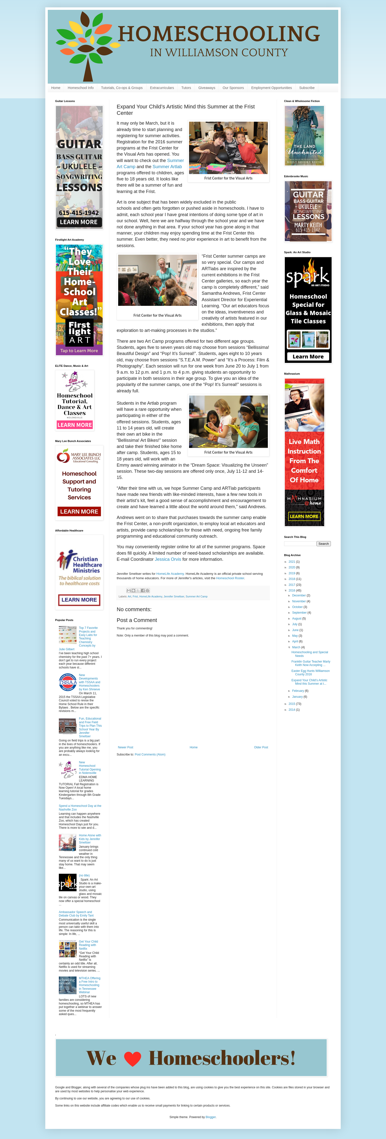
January (298, 696)
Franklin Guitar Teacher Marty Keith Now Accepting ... (310, 663)
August (297, 618)
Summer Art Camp (197, 596)
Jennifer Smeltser (174, 596)
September (299, 612)
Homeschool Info (81, 88)
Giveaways (206, 88)
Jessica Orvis (168, 559)
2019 (292, 573)
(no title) (84, 875)
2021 (292, 561)
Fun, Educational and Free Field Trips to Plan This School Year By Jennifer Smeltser (90, 727)
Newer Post (125, 747)
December (299, 595)
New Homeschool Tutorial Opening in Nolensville (90, 768)
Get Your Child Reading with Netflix (88, 945)
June (295, 630)
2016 (292, 590)
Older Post (261, 747)
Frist (135, 596)
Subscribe (307, 88)
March (296, 647)
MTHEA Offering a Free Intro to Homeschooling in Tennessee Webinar (89, 985)
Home (55, 88)
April (295, 641)
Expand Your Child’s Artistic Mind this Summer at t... (309, 682)
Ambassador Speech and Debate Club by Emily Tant (76, 913)
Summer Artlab (167, 166)
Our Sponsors (233, 88)
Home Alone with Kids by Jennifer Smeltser (90, 839)
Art (129, 596)
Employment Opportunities (271, 88)
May (295, 635)
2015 (292, 704)
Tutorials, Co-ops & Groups (122, 88)
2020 (292, 567)
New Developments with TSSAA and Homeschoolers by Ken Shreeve (89, 682)
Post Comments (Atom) (150, 754)
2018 (292, 579)
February (298, 691)
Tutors (186, 88)
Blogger (211, 1117)
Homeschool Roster (230, 578)
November (299, 601)
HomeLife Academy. (170, 574)
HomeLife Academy (150, 596)
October (298, 607)
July (295, 624)
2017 (292, 585)
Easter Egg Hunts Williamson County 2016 (310, 672)
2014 (292, 709)
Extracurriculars (162, 88)
